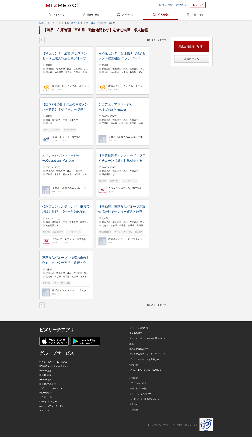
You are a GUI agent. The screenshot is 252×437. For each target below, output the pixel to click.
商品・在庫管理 (98, 23)
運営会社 (134, 404)
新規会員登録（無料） (191, 46)
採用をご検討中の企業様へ (173, 4)
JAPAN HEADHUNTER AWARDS (145, 370)
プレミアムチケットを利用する (144, 359)
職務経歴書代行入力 (139, 349)
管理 (86, 23)
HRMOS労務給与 (47, 384)
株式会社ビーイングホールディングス (70, 86)
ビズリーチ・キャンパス (50, 388)
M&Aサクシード (46, 393)
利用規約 (134, 378)
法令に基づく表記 (138, 388)
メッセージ (128, 14)
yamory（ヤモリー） (49, 401)
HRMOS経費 (45, 379)
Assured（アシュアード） (51, 406)
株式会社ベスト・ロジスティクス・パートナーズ (126, 239)
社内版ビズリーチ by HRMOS (53, 362)
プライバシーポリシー (140, 383)
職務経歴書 (93, 14)
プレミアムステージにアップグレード (147, 354)
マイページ (59, 14)
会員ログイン (192, 59)
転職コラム (135, 364)
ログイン (198, 4)
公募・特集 (197, 14)
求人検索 (163, 14)
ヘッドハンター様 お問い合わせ (144, 399)
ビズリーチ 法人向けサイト (142, 394)
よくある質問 (136, 333)
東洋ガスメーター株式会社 (67, 137)
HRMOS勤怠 (45, 375)
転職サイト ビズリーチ (50, 23)
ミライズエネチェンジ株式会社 (125, 188)
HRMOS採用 (45, 370)
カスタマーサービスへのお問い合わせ (147, 338)
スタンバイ (44, 410)
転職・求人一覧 (72, 23)
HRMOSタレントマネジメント (53, 366)
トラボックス (45, 397)
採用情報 (134, 409)
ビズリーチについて (139, 328)
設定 (132, 343)
